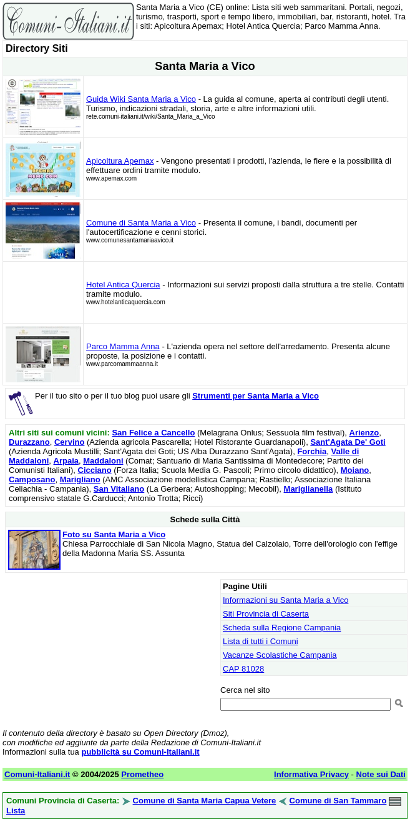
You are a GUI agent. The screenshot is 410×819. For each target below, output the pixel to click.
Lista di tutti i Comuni (260, 641)
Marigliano (80, 479)
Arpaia (66, 460)
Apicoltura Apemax (120, 161)
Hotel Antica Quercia (123, 284)
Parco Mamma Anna (123, 346)
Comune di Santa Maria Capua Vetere (204, 800)
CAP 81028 (243, 668)
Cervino (69, 442)
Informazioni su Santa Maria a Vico (285, 600)
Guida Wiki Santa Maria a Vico (141, 99)
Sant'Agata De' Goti (347, 442)
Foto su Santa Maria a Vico (113, 534)
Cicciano (95, 470)
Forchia (311, 451)
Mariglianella (308, 489)
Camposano (32, 479)
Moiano (355, 470)
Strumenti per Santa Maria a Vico (255, 395)
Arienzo (364, 432)
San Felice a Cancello (153, 432)
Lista (15, 810)
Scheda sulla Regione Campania (282, 627)
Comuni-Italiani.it (37, 774)
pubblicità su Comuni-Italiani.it (140, 752)
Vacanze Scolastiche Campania (280, 655)
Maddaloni (103, 460)
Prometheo (142, 774)
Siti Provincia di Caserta (266, 613)
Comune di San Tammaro (338, 800)
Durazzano (29, 442)
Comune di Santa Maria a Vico (141, 222)
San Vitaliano (119, 489)
